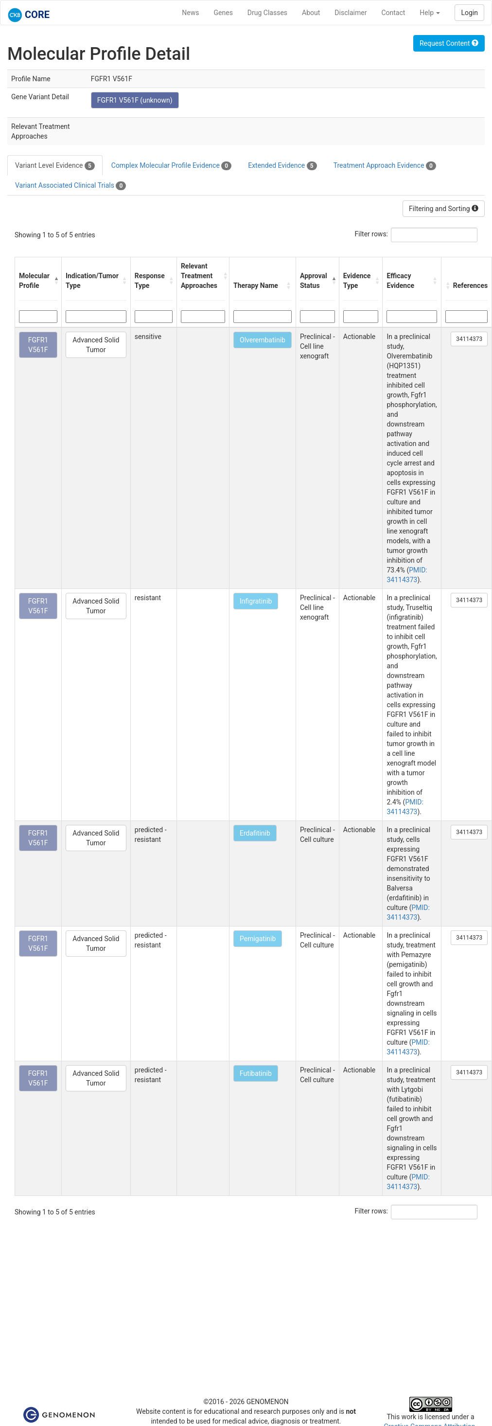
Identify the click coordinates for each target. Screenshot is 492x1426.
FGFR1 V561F (38, 345)
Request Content (449, 43)
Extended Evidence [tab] (282, 165)
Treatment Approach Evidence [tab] (385, 165)
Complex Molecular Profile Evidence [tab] (171, 165)
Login (469, 13)
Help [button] (430, 13)
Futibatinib (256, 1073)
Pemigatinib (258, 939)
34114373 (469, 339)
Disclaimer (350, 13)
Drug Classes (267, 13)
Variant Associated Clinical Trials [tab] (70, 185)
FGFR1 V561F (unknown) (135, 100)
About (311, 13)
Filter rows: (371, 234)
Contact (393, 13)
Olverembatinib (262, 340)
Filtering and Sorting (443, 209)
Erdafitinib (255, 833)
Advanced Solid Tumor (95, 345)
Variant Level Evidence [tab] (55, 165)
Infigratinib (256, 601)
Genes (223, 13)
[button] (55, 280)
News (190, 13)
